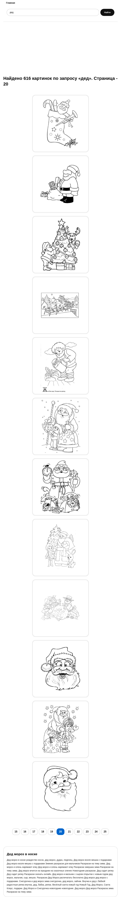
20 (60, 831)
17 (33, 831)
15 (16, 831)
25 (105, 831)
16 (24, 831)
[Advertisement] (60, 48)
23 (87, 831)
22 (78, 831)
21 (69, 831)
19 (51, 831)
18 (42, 831)
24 (96, 831)
